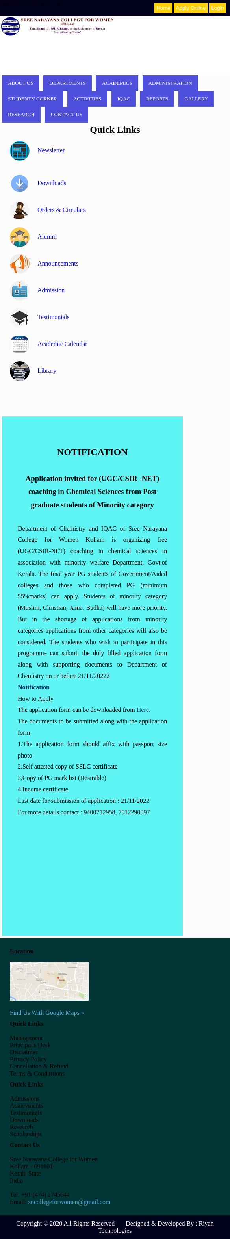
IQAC (123, 99)
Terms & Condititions (37, 1073)
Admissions (25, 1098)
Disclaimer (23, 1052)
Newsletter (37, 150)
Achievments (26, 1105)
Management (26, 1038)
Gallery (196, 99)
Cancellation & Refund (39, 1066)
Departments (67, 83)
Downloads (38, 183)
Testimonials (40, 317)
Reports (157, 99)
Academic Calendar (48, 343)
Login (217, 8)
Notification (34, 687)
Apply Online (191, 8)
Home (163, 8)
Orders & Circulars (48, 209)
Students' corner (32, 99)
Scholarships (26, 1134)
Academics (117, 83)
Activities (87, 99)
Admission (37, 290)
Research (21, 114)
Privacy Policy (28, 1059)
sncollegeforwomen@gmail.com (69, 1201)
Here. (143, 709)
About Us (20, 83)
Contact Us (66, 114)
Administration (170, 83)
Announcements (44, 263)
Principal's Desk (30, 1045)
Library (33, 370)
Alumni (33, 236)
